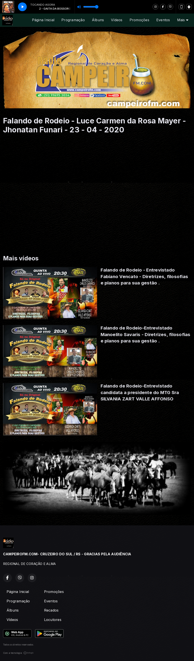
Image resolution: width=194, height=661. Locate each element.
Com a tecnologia (18, 652)
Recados (51, 610)
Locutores (52, 619)
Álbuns (98, 20)
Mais (182, 20)
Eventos (163, 20)
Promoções (139, 20)
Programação (73, 20)
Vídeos (116, 20)
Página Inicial (43, 20)
